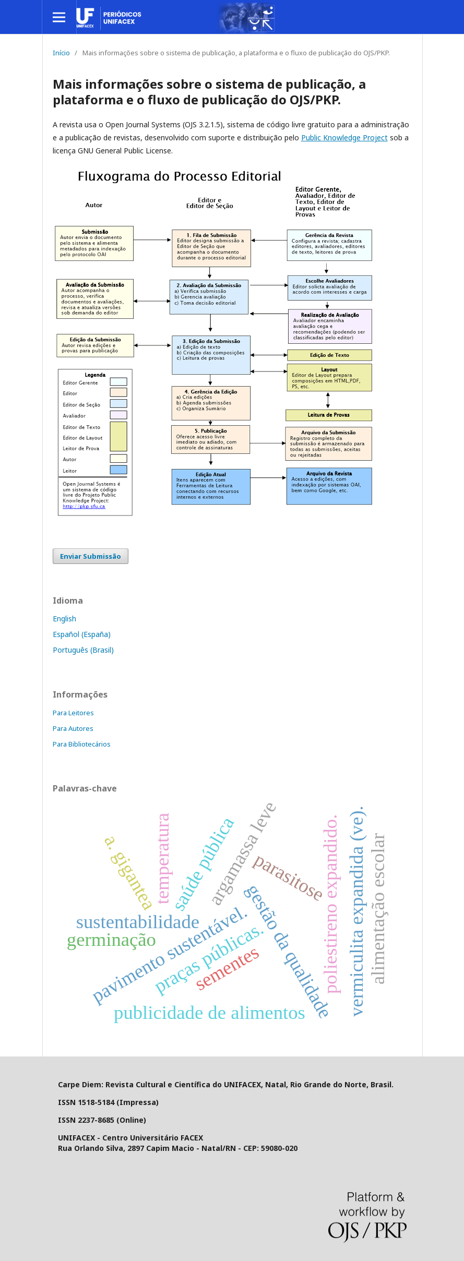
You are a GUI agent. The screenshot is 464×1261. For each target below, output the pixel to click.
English (64, 618)
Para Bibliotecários (82, 744)
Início (61, 52)
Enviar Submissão (90, 556)
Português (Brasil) (83, 650)
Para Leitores (73, 712)
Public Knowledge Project (344, 137)
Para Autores (73, 728)
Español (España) (82, 634)
